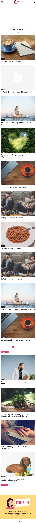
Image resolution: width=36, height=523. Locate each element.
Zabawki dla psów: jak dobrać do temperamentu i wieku (13, 480)
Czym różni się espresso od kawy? (14, 187)
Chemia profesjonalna (8, 32)
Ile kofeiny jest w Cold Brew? (11, 61)
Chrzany (30, 32)
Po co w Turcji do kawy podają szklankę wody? (16, 123)
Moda (2, 379)
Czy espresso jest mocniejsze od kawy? (16, 340)
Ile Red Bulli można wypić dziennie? (14, 92)
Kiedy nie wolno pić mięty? (11, 248)
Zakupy (2, 411)
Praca (2, 444)
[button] (34, 2)
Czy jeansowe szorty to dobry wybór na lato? (16, 383)
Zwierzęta (3, 476)
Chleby (26, 32)
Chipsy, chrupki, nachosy (18, 32)
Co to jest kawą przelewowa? (12, 218)
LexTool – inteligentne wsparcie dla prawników (14, 447)
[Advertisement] (18, 15)
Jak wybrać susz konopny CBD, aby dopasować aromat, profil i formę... (14, 415)
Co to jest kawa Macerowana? (12, 279)
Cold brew (3, 59)
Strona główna (12, 27)
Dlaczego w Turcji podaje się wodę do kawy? (18, 309)
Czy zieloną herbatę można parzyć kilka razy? (16, 156)
